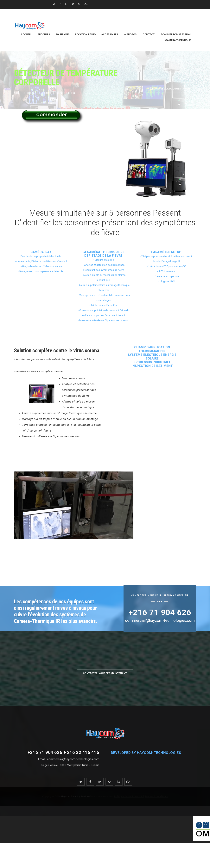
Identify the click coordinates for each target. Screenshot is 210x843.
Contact (149, 34)
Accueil (26, 34)
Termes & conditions (156, 796)
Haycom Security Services (75, 796)
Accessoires (109, 34)
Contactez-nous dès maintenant (105, 673)
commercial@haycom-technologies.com (173, 11)
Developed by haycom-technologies (146, 753)
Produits (43, 34)
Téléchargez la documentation (169, 88)
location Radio (85, 34)
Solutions (62, 34)
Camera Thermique (178, 40)
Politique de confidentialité (129, 796)
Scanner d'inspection (176, 34)
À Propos (130, 34)
